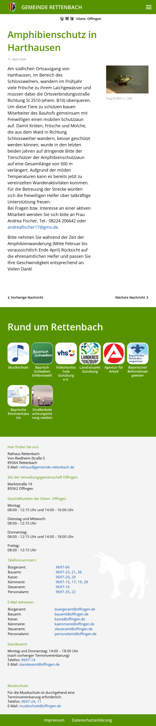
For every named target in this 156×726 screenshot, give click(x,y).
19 (80, 581)
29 (74, 577)
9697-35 (63, 591)
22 (74, 591)
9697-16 (63, 586)
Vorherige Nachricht (27, 297)
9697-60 (63, 567)
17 (74, 581)
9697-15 (63, 581)
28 (86, 581)
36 (80, 572)
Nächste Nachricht (130, 297)
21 (74, 572)
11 (39, 701)
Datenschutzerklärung (92, 720)
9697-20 (63, 577)
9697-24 (28, 701)
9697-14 (28, 659)
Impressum (54, 720)
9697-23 (63, 572)
